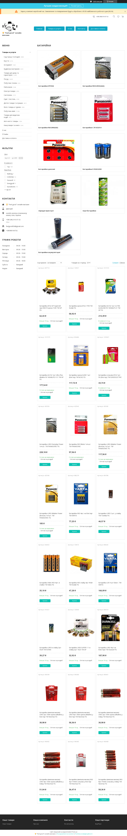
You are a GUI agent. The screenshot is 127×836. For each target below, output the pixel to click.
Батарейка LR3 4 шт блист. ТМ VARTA (109, 584)
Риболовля (8, 87)
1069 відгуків (97, 1)
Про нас (36, 824)
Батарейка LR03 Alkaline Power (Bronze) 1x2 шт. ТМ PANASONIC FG (109, 446)
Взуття (6, 61)
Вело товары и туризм (12, 107)
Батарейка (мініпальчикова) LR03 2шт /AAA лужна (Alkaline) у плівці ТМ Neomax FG (110, 714)
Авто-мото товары (11, 121)
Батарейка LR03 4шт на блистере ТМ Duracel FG (107, 649)
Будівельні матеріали (11, 69)
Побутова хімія (9, 111)
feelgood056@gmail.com (15, 226)
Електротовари (9, 91)
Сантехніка (8, 95)
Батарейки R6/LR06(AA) (48, 127)
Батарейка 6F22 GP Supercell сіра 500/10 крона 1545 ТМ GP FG (50, 308)
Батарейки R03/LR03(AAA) (93, 86)
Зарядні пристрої (46, 211)
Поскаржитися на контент (65, 834)
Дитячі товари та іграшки (13, 103)
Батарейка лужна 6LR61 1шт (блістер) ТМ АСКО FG (79, 376)
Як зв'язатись (69, 824)
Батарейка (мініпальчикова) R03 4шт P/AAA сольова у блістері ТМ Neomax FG (81, 781)
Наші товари (7, 824)
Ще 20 (8, 190)
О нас (70, 28)
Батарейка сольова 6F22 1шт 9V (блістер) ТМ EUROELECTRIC (110, 376)
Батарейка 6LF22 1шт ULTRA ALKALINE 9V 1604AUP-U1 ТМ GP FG (109, 308)
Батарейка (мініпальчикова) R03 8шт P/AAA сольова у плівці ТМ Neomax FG (110, 781)
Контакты (81, 28)
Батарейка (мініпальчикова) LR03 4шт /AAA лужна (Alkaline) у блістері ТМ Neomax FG (81, 714)
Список (122, 263)
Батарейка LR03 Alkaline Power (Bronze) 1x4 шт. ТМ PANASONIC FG (50, 515)
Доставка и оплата (98, 28)
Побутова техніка (10, 83)
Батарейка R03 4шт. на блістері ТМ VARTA (80, 514)
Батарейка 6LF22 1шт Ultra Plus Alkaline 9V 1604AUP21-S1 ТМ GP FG (51, 377)
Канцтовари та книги (11, 125)
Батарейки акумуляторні (49, 252)
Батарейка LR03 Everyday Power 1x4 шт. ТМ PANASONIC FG (51, 445)
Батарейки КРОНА (46, 86)
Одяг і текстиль (9, 99)
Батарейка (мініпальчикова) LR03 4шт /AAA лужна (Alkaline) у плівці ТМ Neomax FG (51, 781)
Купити (45, 326)
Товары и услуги (54, 28)
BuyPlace (98, 824)
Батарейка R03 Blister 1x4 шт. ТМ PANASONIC (80, 445)
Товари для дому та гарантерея (11, 74)
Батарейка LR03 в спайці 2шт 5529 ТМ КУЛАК (50, 649)
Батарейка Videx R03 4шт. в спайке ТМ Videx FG (49, 584)
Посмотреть (76, 6)
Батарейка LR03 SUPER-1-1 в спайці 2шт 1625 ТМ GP (79, 649)
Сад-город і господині (12, 57)
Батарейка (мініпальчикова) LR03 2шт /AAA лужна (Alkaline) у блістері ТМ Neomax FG (51, 714)
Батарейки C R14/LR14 (92, 127)
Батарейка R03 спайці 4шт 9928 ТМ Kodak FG (80, 584)
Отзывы (5, 134)
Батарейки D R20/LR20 (92, 169)
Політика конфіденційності (83, 834)
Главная (39, 28)
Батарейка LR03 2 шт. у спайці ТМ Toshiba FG (109, 514)
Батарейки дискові (46, 169)
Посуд (6, 79)
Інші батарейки (89, 211)
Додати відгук (118, 17)
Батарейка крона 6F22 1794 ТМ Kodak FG (80, 307)
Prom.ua (74, 832)
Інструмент (8, 65)
